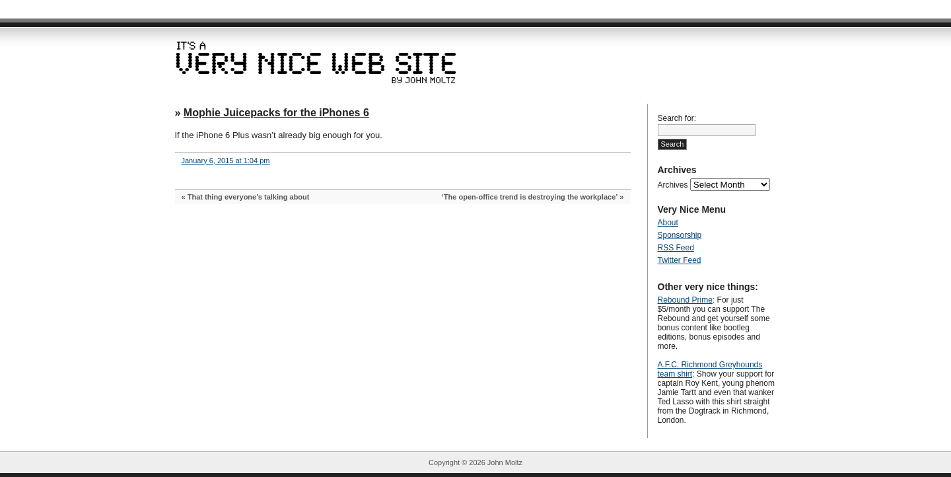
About (668, 222)
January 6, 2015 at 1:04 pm (226, 161)
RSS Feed (676, 247)
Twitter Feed (679, 260)
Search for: (677, 118)
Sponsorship (680, 235)
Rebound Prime (685, 300)
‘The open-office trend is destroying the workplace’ (530, 197)
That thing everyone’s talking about (249, 197)
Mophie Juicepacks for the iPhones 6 (276, 112)
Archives (673, 185)
